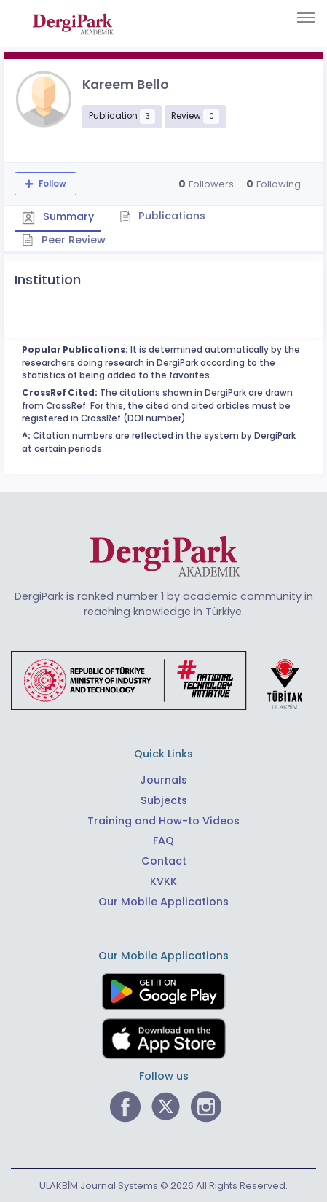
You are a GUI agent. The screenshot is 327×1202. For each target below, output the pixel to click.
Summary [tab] (58, 217)
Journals (163, 780)
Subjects (164, 800)
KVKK (163, 881)
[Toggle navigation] (306, 17)
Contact (163, 861)
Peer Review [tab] (64, 240)
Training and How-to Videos (163, 820)
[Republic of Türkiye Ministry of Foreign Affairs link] (166, 680)
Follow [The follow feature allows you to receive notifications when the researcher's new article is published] (51, 184)
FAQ (163, 840)
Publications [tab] (162, 215)
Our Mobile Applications (163, 901)
